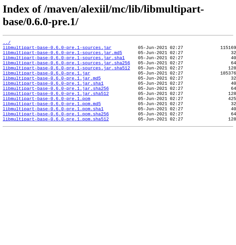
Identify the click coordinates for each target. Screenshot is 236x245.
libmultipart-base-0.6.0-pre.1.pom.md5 (52, 117)
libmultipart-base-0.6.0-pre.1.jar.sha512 (56, 104)
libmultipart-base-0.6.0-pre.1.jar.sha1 (53, 92)
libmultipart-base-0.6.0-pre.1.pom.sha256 (56, 129)
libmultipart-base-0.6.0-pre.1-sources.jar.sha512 (66, 74)
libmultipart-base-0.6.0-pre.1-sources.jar (57, 49)
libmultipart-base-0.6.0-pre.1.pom (46, 111)
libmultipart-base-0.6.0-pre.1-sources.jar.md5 (62, 55)
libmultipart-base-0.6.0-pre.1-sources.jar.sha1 (64, 62)
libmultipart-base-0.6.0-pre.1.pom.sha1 (53, 123)
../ (7, 43)
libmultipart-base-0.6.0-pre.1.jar (46, 80)
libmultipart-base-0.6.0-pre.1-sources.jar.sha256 (66, 68)
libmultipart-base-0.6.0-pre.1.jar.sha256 (56, 98)
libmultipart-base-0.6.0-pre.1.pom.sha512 (56, 135)
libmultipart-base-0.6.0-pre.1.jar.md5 (52, 86)
